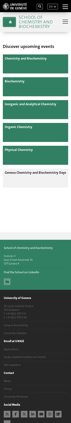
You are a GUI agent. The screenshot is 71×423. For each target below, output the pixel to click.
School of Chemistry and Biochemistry (36, 22)
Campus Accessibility (16, 325)
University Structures (16, 396)
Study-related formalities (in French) (24, 357)
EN (50, 7)
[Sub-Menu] (65, 22)
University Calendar (15, 333)
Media (7, 381)
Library (8, 388)
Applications (11, 349)
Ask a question (12, 364)
